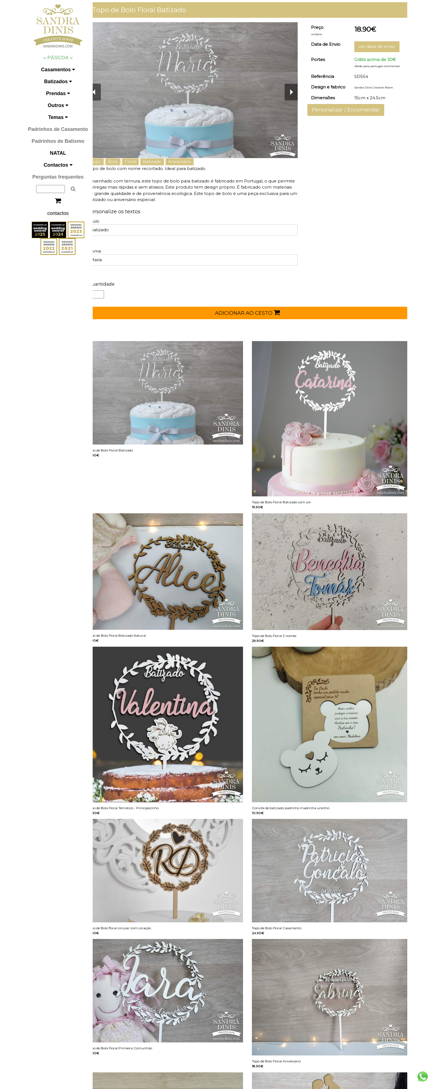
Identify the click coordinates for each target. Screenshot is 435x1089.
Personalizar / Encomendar (349, 110)
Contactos (58, 165)
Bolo (122, 161)
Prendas (58, 93)
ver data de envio (378, 46)
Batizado (161, 161)
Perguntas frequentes (58, 177)
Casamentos (58, 69)
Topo (105, 161)
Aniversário (189, 161)
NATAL (58, 153)
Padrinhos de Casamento (58, 129)
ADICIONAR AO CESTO (252, 312)
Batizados (58, 81)
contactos (58, 213)
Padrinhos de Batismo (58, 141)
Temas (58, 117)
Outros (58, 105)
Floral (140, 161)
